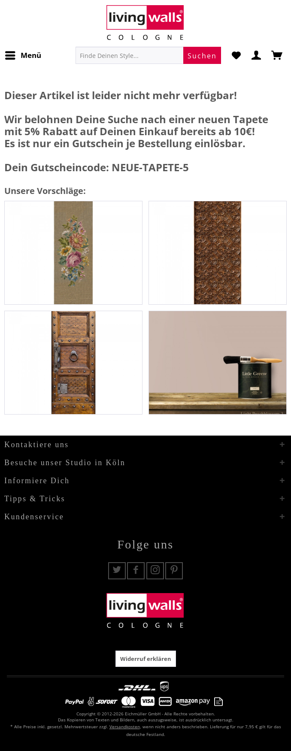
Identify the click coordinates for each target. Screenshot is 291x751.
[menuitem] (22, 55)
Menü (23, 54)
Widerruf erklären (145, 659)
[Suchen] (202, 55)
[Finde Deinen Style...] (148, 55)
